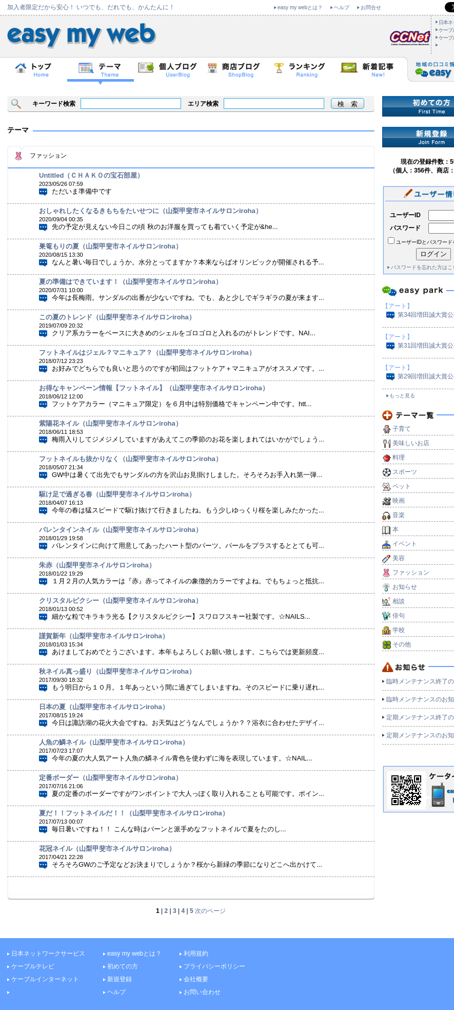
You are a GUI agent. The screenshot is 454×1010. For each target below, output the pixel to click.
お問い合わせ (202, 992)
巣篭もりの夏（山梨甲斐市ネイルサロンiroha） (110, 246)
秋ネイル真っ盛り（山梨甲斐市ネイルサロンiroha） (117, 671)
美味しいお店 (410, 443)
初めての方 (122, 966)
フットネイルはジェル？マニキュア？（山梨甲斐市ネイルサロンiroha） (147, 352)
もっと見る (402, 395)
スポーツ (404, 471)
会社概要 (196, 979)
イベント (404, 543)
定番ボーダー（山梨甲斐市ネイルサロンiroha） (110, 778)
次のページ (210, 910)
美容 (398, 558)
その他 (401, 644)
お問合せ (371, 7)
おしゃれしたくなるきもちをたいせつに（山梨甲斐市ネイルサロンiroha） (150, 211)
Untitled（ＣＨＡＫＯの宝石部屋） (91, 175)
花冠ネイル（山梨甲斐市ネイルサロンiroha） (107, 848)
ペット (401, 486)
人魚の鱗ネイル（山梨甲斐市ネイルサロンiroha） (114, 742)
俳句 (398, 615)
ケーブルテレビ (32, 966)
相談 (398, 601)
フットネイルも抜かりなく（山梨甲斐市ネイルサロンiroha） (130, 459)
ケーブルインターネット (45, 979)
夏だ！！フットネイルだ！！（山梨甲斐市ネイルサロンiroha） (134, 813)
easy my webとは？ (300, 7)
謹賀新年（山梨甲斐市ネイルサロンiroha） (104, 636)
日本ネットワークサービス (48, 953)
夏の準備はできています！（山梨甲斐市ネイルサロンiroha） (130, 281)
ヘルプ (341, 7)
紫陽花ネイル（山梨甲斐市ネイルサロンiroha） (110, 423)
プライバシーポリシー (214, 966)
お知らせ (404, 586)
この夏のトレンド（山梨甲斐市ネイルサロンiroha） (117, 317)
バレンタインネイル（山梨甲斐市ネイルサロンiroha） (120, 529)
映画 (398, 500)
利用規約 (196, 953)
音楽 (398, 515)
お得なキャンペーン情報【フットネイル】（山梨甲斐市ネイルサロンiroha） (154, 388)
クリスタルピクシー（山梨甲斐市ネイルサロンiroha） (120, 600)
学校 (398, 630)
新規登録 (119, 979)
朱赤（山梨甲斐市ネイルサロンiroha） (97, 565)
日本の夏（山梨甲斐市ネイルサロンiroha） (104, 707)
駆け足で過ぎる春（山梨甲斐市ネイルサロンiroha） (117, 494)
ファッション (410, 572)
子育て (401, 428)
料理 (398, 457)
